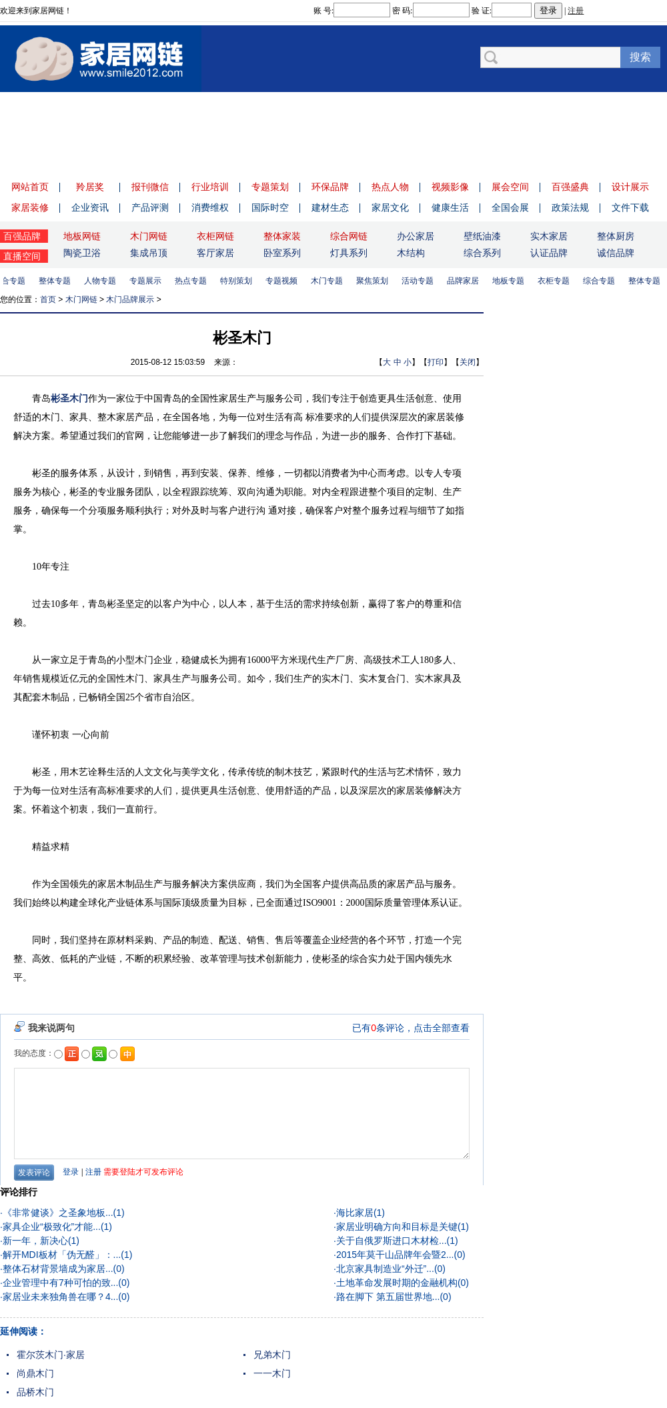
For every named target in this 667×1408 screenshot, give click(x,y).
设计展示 (630, 186)
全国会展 (510, 207)
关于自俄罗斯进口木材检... (391, 1240)
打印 (436, 362)
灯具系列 (349, 252)
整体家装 (282, 236)
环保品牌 (330, 186)
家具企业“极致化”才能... (52, 1226)
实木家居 (549, 236)
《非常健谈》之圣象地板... (58, 1212)
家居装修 (30, 207)
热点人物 (390, 186)
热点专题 (193, 280)
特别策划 (239, 280)
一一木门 (272, 1373)
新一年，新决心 (35, 1240)
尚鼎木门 (35, 1373)
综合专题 (602, 280)
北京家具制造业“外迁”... (385, 1268)
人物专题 (103, 280)
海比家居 (355, 1212)
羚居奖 (90, 186)
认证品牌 (549, 252)
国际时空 (270, 207)
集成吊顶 (148, 252)
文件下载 (630, 207)
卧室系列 (282, 252)
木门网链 (148, 236)
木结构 (411, 252)
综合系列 (482, 252)
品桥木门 (35, 1392)
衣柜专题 (556, 280)
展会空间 (510, 186)
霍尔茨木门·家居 (51, 1354)
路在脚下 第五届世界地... (388, 1296)
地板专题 (511, 280)
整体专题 (57, 280)
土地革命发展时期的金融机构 (397, 1282)
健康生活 (450, 207)
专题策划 (270, 186)
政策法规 (570, 207)
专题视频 (284, 280)
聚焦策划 (375, 280)
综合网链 (349, 236)
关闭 (468, 362)
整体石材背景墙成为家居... (58, 1268)
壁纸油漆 (482, 236)
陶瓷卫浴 (82, 252)
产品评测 (150, 207)
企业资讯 (90, 207)
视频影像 (450, 186)
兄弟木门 (272, 1354)
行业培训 (210, 186)
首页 (48, 299)
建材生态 (330, 207)
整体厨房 (615, 236)
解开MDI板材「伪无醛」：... (62, 1254)
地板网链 (82, 236)
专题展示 (148, 280)
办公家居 (415, 236)
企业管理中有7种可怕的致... (60, 1282)
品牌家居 (466, 280)
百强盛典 (570, 186)
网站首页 (30, 186)
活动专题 (420, 280)
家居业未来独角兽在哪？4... (60, 1296)
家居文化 (390, 207)
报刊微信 (150, 186)
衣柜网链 (215, 236)
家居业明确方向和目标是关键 (397, 1226)
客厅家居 (215, 252)
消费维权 (210, 207)
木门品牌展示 (130, 299)
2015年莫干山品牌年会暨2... (395, 1254)
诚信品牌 (615, 252)
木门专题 (329, 280)
